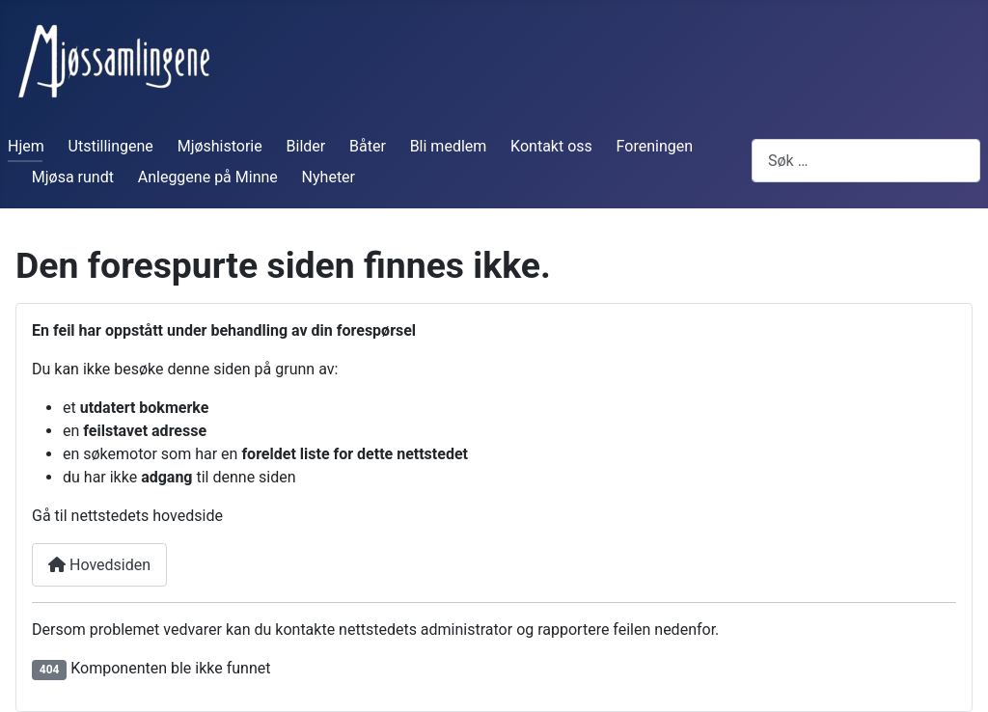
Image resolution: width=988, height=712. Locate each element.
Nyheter (328, 177)
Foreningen (655, 146)
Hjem (26, 146)
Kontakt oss (551, 146)
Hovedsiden (99, 565)
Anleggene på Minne (208, 177)
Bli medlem (448, 146)
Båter (367, 146)
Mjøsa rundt (73, 177)
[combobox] (866, 160)
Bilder (306, 146)
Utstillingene (111, 146)
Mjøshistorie (220, 146)
